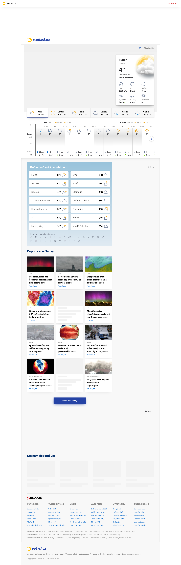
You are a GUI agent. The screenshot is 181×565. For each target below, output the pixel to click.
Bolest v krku (130, 531)
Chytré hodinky (113, 538)
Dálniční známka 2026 (99, 509)
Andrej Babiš (31, 519)
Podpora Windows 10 (81, 531)
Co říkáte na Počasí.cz (36, 554)
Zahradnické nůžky (113, 534)
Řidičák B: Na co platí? (99, 512)
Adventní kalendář (66, 531)
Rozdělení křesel (54, 515)
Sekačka (59, 534)
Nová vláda (31, 512)
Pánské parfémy (125, 538)
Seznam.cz (172, 4)
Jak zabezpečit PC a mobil (99, 531)
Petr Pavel (30, 515)
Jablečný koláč (139, 512)
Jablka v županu (139, 522)
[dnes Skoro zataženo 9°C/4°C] (37, 112)
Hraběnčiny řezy (139, 515)
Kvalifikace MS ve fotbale (78, 522)
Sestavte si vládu (54, 512)
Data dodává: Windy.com (89, 554)
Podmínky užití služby (55, 554)
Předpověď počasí (53, 531)
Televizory (103, 538)
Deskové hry (94, 538)
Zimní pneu (85, 538)
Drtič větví (52, 534)
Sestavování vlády (33, 509)
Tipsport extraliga (76, 512)
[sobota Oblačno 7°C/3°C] (101, 112)
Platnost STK (95, 522)
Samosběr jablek (140, 509)
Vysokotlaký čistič (80, 534)
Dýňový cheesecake (120, 515)
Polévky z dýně (118, 512)
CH (69, 236)
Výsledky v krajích (54, 519)
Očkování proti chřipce (117, 531)
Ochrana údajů (71, 554)
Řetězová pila (68, 534)
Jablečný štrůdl (139, 519)
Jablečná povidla (140, 525)
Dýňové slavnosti (119, 525)
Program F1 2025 (76, 525)
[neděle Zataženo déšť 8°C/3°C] (122, 112)
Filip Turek (30, 522)
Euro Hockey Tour (76, 519)
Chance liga (74, 509)
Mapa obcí (52, 522)
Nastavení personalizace (131, 554)
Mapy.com (42, 531)
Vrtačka (89, 534)
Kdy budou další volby (34, 525)
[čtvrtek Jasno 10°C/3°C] (58, 112)
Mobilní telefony (48, 538)
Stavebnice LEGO (61, 538)
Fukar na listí (43, 534)
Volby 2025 (52, 509)
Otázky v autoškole (97, 515)
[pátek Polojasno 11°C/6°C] (79, 112)
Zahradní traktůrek (99, 534)
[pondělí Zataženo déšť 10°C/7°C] (143, 112)
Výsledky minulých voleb (56, 525)
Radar (102, 554)
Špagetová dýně (118, 519)
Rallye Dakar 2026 (97, 525)
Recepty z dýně (118, 509)
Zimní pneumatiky (97, 519)
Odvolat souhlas (113, 554)
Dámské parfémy (74, 538)
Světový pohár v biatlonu (78, 515)
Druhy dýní (116, 522)
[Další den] (151, 138)
